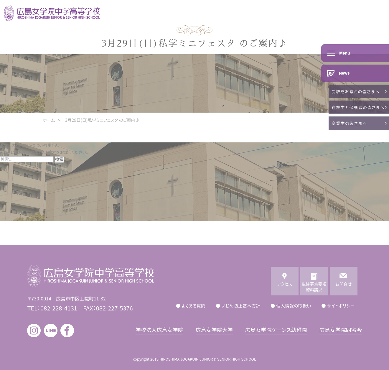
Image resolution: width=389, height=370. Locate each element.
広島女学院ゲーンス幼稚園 (276, 329)
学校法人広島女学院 (159, 329)
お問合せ (343, 287)
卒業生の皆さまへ (349, 123)
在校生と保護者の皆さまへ (358, 107)
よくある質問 (193, 305)
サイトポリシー (341, 305)
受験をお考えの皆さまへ (356, 91)
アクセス (284, 287)
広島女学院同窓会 (340, 329)
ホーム (49, 120)
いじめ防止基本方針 (240, 305)
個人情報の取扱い (293, 305)
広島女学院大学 (214, 329)
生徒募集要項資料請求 (314, 287)
